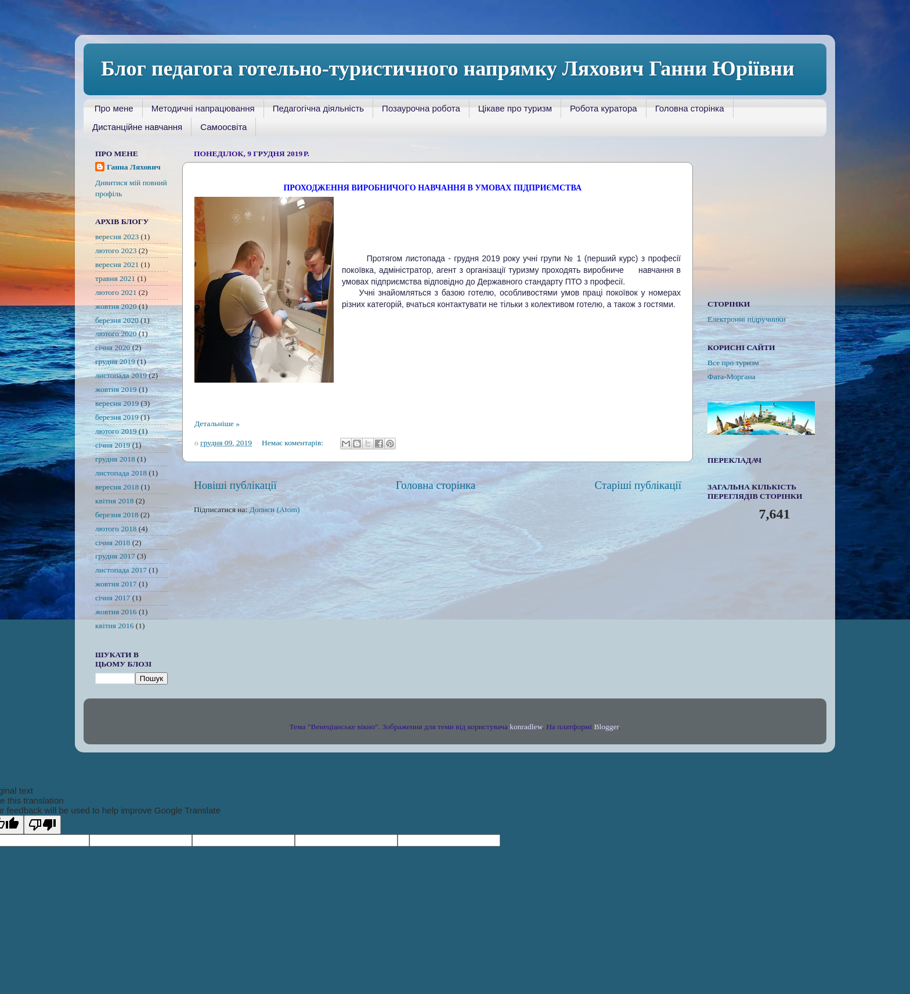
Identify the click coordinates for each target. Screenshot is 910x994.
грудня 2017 (115, 556)
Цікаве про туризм (515, 108)
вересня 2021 (117, 264)
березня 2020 (117, 320)
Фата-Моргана (731, 376)
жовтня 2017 (116, 583)
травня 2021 (115, 278)
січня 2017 (112, 597)
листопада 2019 (121, 375)
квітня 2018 (114, 500)
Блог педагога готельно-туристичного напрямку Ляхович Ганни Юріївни (448, 68)
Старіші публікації (638, 485)
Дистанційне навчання (137, 127)
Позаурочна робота (421, 108)
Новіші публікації (235, 485)
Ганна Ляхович (134, 167)
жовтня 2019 (116, 389)
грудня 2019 (115, 361)
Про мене (114, 108)
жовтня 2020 (116, 306)
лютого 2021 (115, 292)
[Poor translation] (42, 824)
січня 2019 (112, 445)
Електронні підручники (746, 319)
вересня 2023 (117, 236)
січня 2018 (112, 542)
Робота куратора (603, 108)
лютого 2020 (115, 333)
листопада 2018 (121, 473)
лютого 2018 (115, 528)
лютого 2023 (115, 250)
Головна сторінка (689, 108)
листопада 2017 (121, 570)
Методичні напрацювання (203, 108)
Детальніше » (217, 423)
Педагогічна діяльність (318, 108)
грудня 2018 (115, 459)
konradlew (526, 726)
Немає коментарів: (294, 442)
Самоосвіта (223, 127)
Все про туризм (733, 362)
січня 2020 (112, 347)
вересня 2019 (117, 403)
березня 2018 (117, 514)
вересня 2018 (117, 486)
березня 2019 (117, 417)
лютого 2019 (115, 431)
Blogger (606, 726)
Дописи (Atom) (275, 509)
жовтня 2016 (116, 611)
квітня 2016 (114, 625)
